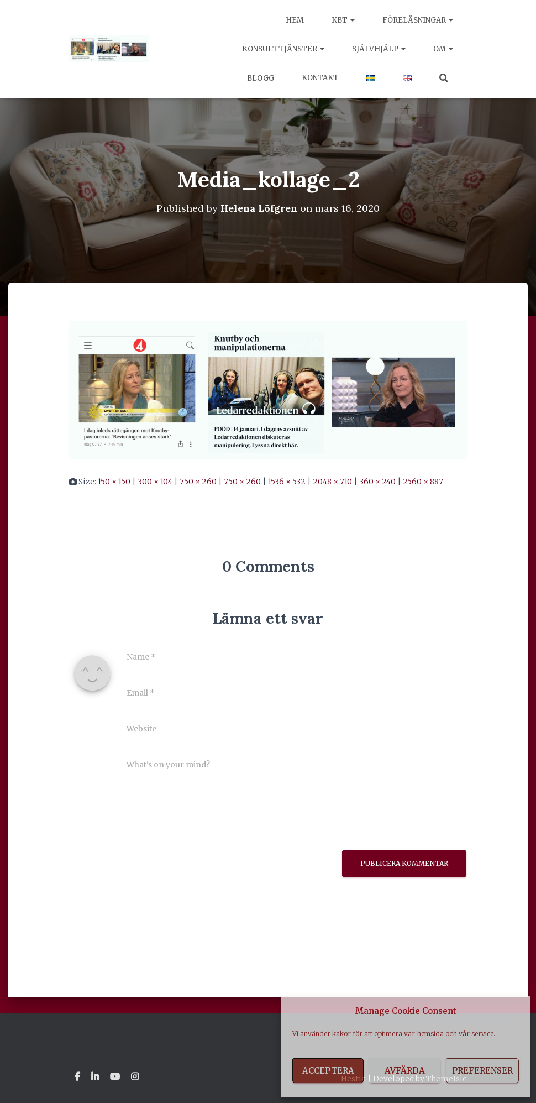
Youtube (114, 1076)
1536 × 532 (287, 482)
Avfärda (405, 1070)
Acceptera (328, 1070)
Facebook (77, 1076)
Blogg (259, 78)
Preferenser (482, 1070)
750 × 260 (198, 482)
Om (443, 49)
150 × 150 (114, 482)
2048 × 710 (332, 482)
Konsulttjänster (283, 49)
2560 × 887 (423, 482)
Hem (295, 20)
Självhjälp (379, 49)
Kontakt (320, 77)
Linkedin (95, 1076)
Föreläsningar (417, 20)
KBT (343, 20)
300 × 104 (155, 482)
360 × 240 (377, 482)
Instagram (134, 1076)
